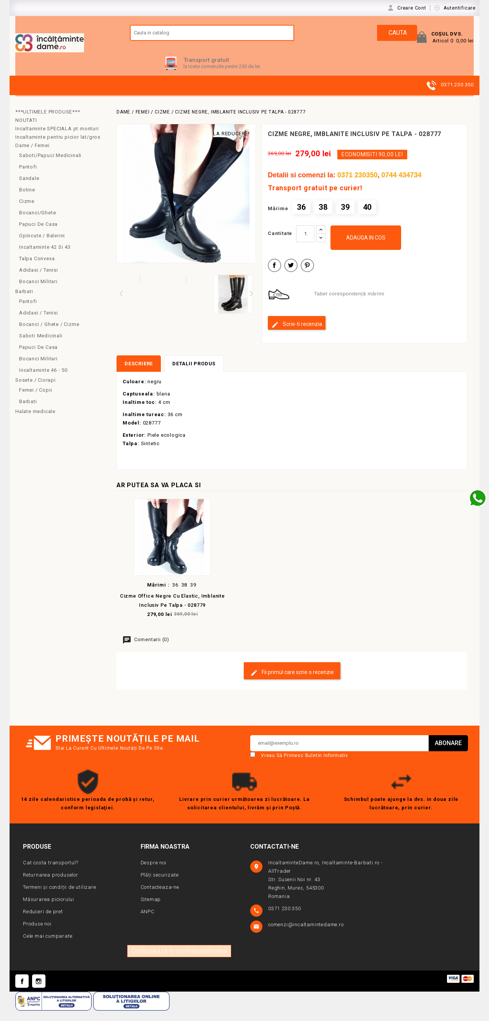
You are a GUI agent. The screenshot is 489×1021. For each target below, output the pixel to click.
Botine (27, 200)
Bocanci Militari (38, 292)
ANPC (148, 922)
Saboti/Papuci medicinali (50, 166)
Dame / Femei (32, 156)
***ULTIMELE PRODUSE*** (47, 122)
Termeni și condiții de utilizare (59, 898)
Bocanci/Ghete (37, 223)
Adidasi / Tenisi (38, 280)
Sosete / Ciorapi (35, 390)
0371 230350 (357, 185)
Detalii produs (193, 374)
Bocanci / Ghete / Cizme (49, 334)
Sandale (29, 188)
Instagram (38, 991)
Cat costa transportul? (50, 873)
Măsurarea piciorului (48, 910)
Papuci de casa (38, 234)
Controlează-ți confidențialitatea (179, 961)
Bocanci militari (38, 369)
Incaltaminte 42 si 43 (45, 257)
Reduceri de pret (43, 922)
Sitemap (151, 910)
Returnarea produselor (50, 885)
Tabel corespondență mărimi (349, 304)
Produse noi (37, 934)
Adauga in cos (365, 248)
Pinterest (307, 277)
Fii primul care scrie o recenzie (292, 683)
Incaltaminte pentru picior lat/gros (57, 147)
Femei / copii (35, 400)
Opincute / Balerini (42, 246)
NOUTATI (26, 130)
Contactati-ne (274, 857)
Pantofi (28, 177)
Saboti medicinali (41, 346)
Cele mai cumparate (47, 947)
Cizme (26, 211)
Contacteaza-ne (160, 898)
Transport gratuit (206, 70)
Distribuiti (274, 277)
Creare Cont (412, 8)
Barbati (24, 302)
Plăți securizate (160, 885)
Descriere (139, 374)
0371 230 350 (285, 919)
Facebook (22, 991)
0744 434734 (401, 185)
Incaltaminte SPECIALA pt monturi (57, 139)
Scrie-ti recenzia (296, 335)
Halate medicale (35, 422)
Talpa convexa (37, 269)
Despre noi (154, 873)
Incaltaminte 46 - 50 (43, 380)
